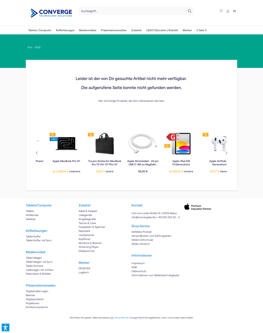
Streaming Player (89, 246)
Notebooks (32, 214)
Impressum (138, 263)
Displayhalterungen (37, 291)
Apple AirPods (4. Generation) (170, 162)
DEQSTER (84, 268)
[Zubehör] (136, 30)
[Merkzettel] (220, 11)
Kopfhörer (85, 238)
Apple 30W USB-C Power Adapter (208, 162)
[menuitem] (136, 11)
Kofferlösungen (36, 231)
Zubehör (85, 205)
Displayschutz (87, 250)
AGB (134, 267)
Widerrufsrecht (141, 243)
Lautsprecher (86, 234)
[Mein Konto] (227, 11)
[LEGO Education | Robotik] (162, 30)
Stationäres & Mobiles (38, 273)
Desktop (30, 218)
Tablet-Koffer (33, 236)
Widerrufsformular (142, 239)
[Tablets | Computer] (40, 30)
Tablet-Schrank (34, 265)
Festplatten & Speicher (92, 226)
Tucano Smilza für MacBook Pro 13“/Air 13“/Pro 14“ (55, 162)
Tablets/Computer (39, 205)
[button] (5, 327)
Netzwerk (84, 230)
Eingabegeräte (87, 218)
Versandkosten (121, 317)
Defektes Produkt (142, 231)
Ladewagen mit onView (39, 269)
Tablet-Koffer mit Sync (39, 240)
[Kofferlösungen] (65, 30)
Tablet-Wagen (34, 257)
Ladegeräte (85, 214)
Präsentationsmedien (41, 285)
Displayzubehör (35, 299)
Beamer (30, 295)
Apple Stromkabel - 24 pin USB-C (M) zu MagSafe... (93, 162)
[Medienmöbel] (88, 30)
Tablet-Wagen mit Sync (39, 261)
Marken (84, 262)
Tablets (30, 210)
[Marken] (187, 30)
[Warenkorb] (234, 11)
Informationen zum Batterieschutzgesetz (155, 275)
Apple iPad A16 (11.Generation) (131, 162)
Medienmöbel (35, 252)
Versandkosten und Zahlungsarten (151, 235)
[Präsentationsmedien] (114, 30)
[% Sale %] (201, 30)
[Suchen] (189, 11)
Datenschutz (139, 271)
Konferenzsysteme (37, 307)
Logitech (84, 272)
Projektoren (32, 303)
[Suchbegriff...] (136, 11)
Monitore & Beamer (90, 242)
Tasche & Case (87, 223)
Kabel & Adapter (88, 210)
